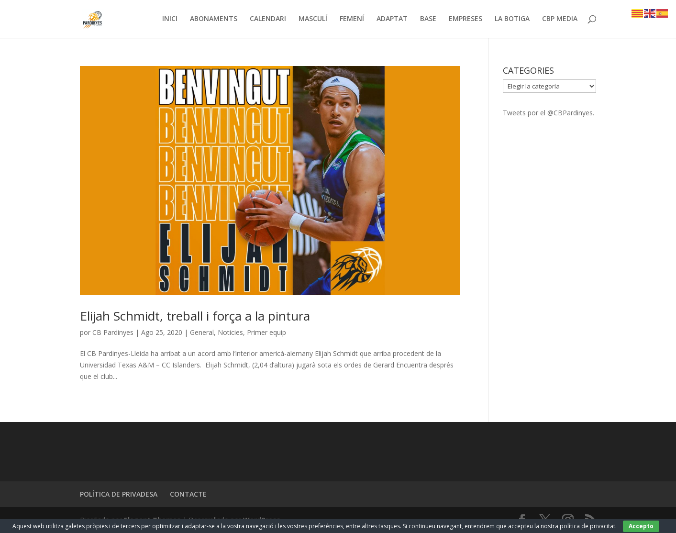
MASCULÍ (313, 19)
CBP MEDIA (559, 19)
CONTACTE (188, 494)
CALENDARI (268, 19)
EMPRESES (465, 19)
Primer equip (266, 332)
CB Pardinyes (112, 332)
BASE (428, 19)
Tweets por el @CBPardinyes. (548, 112)
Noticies (230, 332)
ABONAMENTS (213, 19)
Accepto (641, 526)
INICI (169, 19)
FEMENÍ (352, 19)
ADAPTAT (392, 19)
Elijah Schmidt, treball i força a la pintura (195, 315)
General (202, 332)
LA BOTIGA (512, 19)
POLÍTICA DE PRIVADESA (118, 494)
